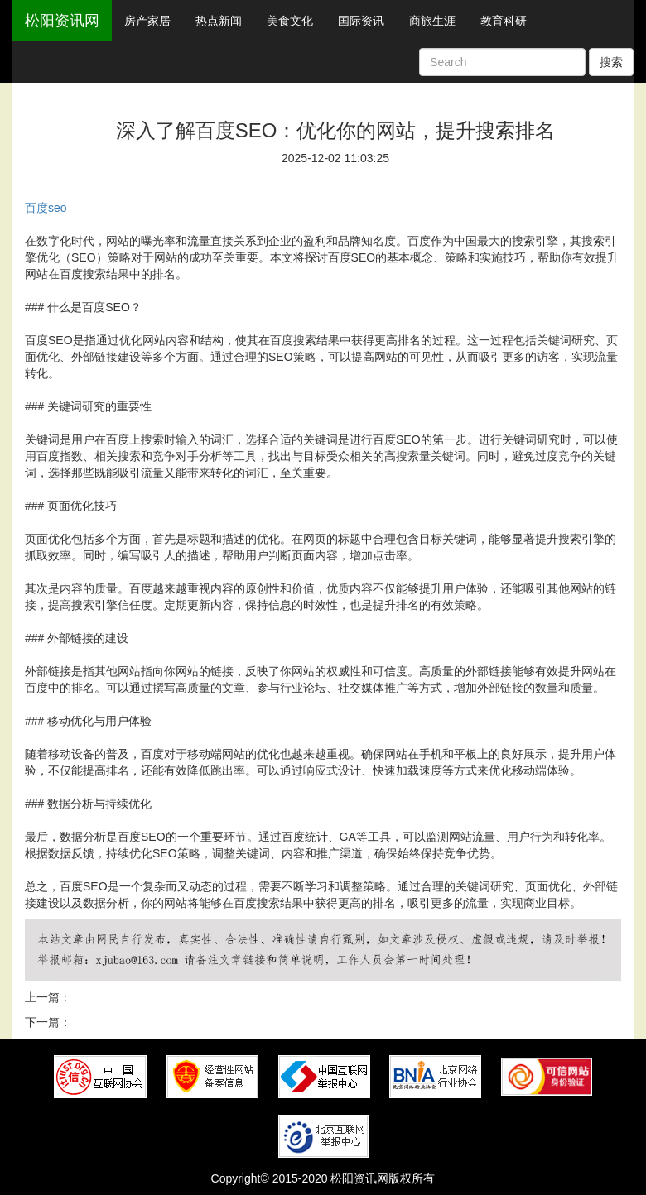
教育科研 (503, 20)
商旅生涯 (432, 20)
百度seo (46, 207)
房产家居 (147, 20)
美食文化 (290, 20)
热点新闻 (218, 20)
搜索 (611, 62)
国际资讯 (361, 20)
